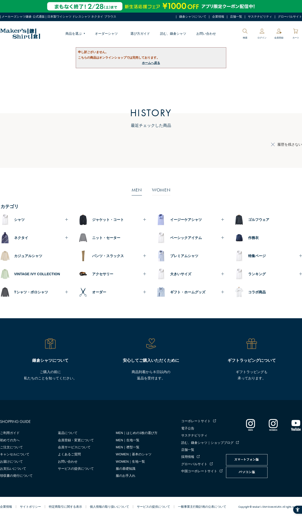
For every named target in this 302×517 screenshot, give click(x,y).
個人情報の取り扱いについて (109, 506)
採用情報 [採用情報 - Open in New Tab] (187, 457)
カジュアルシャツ (28, 256)
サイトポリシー (30, 506)
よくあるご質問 (69, 454)
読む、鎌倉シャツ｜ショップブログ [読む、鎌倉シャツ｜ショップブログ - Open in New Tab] (207, 443)
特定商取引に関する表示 (65, 506)
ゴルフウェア (258, 220)
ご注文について (11, 447)
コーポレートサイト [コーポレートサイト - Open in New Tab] (196, 421)
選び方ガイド (140, 33)
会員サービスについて (74, 447)
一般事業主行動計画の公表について (202, 506)
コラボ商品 (257, 292)
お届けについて (11, 461)
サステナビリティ (260, 16)
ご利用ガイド (10, 433)
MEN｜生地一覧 (127, 440)
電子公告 (187, 428)
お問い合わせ (206, 33)
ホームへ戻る (151, 63)
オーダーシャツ (106, 33)
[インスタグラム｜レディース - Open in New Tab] (273, 424)
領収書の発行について (16, 476)
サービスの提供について (76, 468)
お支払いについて (13, 468)
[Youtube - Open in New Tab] (295, 424)
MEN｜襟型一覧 (127, 447)
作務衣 (253, 238)
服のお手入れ (125, 476)
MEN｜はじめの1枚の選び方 (137, 433)
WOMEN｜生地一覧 (130, 461)
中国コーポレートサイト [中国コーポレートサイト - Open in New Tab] (199, 471)
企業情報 (218, 16)
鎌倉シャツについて (192, 16)
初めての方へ (10, 440)
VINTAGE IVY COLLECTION (37, 274)
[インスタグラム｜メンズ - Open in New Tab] (250, 424)
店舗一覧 (236, 16)
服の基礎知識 (125, 468)
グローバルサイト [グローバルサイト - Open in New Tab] (290, 16)
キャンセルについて (14, 454)
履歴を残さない (289, 144)
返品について (68, 433)
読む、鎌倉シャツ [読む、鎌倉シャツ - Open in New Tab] (173, 33)
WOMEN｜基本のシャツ (134, 454)
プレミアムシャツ (184, 256)
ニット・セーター (106, 238)
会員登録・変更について (76, 440)
